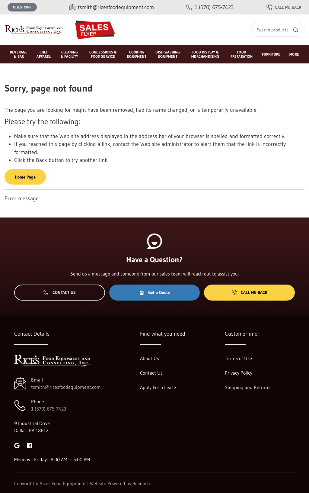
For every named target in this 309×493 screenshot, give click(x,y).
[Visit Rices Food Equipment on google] (17, 445)
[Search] (277, 30)
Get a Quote (154, 292)
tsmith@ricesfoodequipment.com (66, 387)
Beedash (141, 483)
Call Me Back (249, 292)
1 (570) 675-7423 (48, 409)
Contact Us (59, 292)
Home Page (25, 177)
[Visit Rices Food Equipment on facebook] (29, 445)
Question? (22, 7)
